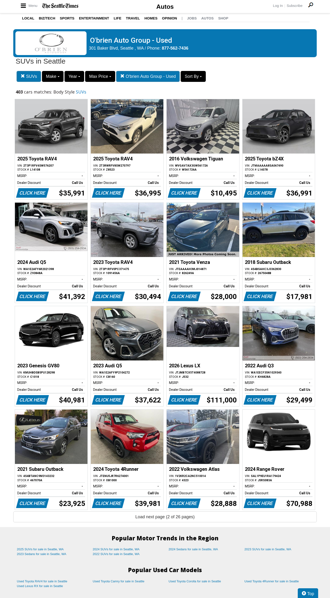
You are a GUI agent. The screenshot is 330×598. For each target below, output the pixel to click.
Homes (150, 18)
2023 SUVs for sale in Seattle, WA (267, 549)
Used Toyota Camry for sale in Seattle (118, 581)
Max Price (100, 76)
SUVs (29, 76)
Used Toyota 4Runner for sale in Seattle (271, 581)
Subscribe (294, 6)
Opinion (169, 18)
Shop (223, 18)
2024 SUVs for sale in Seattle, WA (116, 549)
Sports (67, 18)
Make (53, 76)
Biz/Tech (47, 18)
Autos (165, 6)
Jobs (192, 18)
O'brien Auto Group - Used (148, 76)
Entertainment (94, 18)
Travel (133, 18)
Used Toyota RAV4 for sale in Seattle (42, 581)
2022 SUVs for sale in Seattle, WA (116, 554)
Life (117, 18)
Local (28, 18)
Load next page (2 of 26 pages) (165, 516)
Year (74, 76)
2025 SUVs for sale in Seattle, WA (40, 549)
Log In (278, 6)
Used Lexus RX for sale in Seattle (40, 586)
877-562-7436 (175, 48)
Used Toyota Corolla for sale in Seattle (195, 581)
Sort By (193, 76)
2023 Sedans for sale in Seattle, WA (41, 554)
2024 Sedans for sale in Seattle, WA (193, 549)
